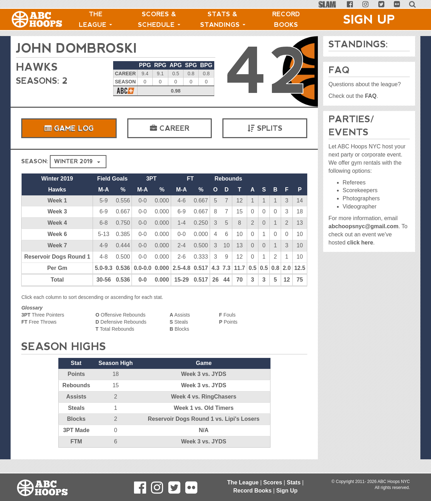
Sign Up (369, 19)
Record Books (286, 19)
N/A (204, 430)
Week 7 (57, 245)
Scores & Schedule (159, 19)
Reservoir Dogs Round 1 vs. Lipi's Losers (204, 419)
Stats (294, 482)
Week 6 (57, 234)
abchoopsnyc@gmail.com (363, 226)
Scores (272, 482)
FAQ (371, 96)
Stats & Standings (222, 19)
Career (170, 128)
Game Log (69, 128)
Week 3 (57, 211)
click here (360, 243)
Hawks (37, 67)
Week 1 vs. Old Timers (203, 408)
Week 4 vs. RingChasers (204, 397)
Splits (265, 128)
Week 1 (57, 201)
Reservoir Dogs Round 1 (57, 257)
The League (95, 19)
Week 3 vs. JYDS (203, 374)
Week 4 (57, 223)
